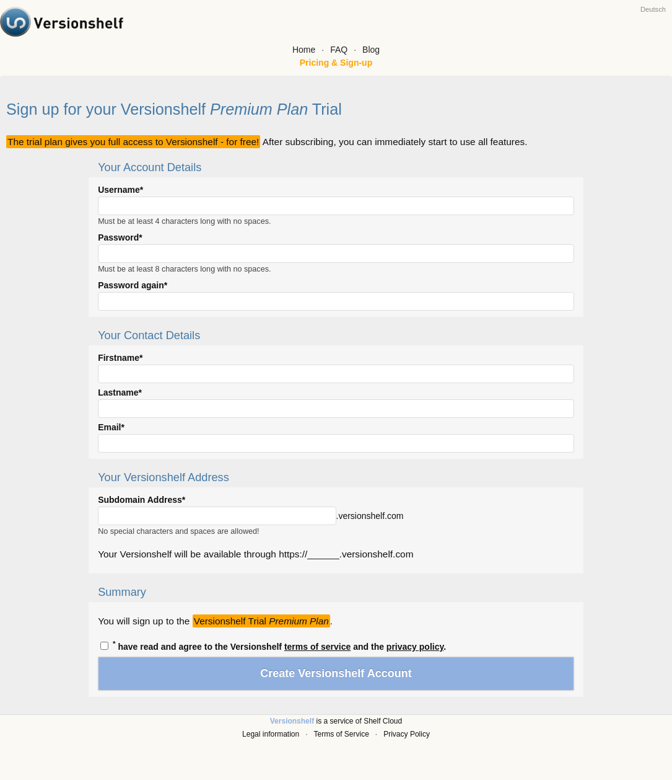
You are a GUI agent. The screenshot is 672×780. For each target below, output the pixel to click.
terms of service (317, 647)
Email (109, 427)
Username (119, 190)
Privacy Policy (406, 734)
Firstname (118, 358)
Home (303, 50)
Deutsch (653, 9)
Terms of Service (341, 734)
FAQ (338, 50)
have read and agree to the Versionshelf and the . (273, 645)
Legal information (270, 734)
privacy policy (414, 647)
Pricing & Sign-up (336, 63)
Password (118, 237)
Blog (371, 50)
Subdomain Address (140, 500)
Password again (131, 285)
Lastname (118, 392)
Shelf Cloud (383, 721)
